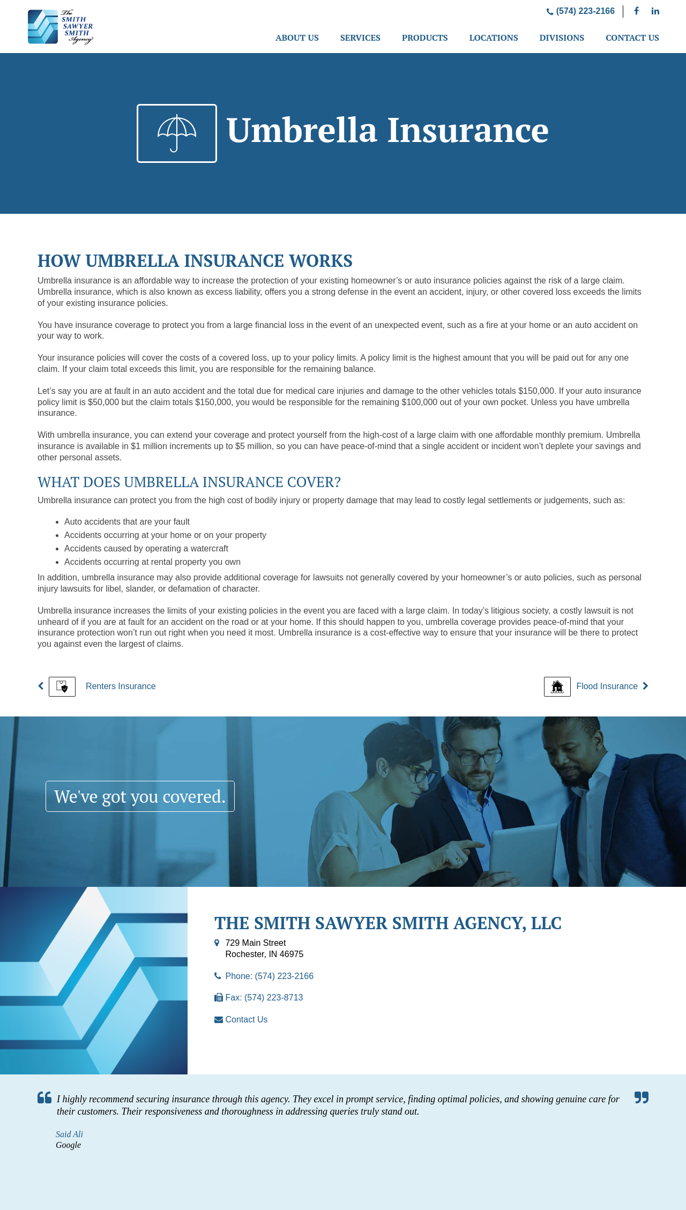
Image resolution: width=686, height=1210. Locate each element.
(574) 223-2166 (581, 11)
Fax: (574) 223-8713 (264, 997)
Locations (493, 37)
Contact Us (632, 37)
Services (360, 37)
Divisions (562, 37)
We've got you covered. (140, 796)
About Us (297, 37)
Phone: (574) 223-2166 (269, 976)
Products (425, 37)
